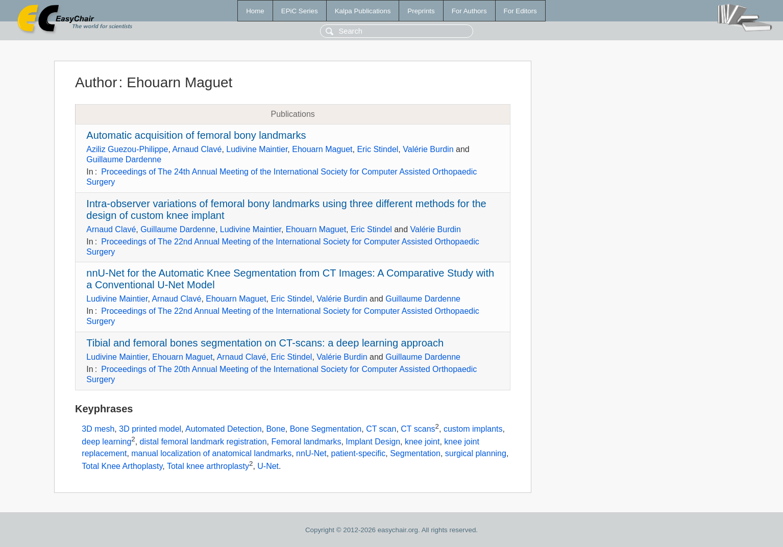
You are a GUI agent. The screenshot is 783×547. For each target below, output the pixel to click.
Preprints (420, 11)
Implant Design (373, 442)
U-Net (268, 466)
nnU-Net (311, 453)
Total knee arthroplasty (208, 466)
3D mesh (98, 429)
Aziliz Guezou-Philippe (127, 149)
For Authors (469, 11)
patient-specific (358, 453)
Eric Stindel (377, 149)
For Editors (520, 11)
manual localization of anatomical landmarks (211, 453)
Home (255, 11)
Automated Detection (223, 429)
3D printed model (150, 429)
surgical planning (475, 453)
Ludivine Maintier (256, 149)
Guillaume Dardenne (123, 159)
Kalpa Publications (363, 11)
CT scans (418, 429)
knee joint (422, 442)
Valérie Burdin (428, 149)
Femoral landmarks (306, 442)
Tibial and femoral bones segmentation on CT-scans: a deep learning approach (265, 343)
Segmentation (415, 453)
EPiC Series (299, 11)
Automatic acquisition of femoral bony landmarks (196, 135)
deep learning (106, 442)
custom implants (473, 429)
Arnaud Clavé (197, 149)
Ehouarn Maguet (322, 149)
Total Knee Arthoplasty (122, 466)
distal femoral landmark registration (203, 442)
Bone (275, 429)
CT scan (381, 429)
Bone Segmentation (326, 429)
